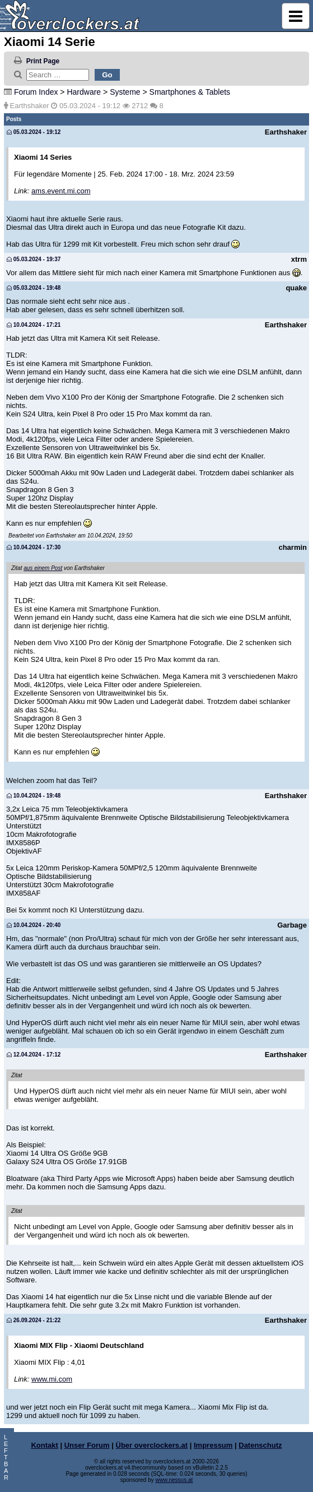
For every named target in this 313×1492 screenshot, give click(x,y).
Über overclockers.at (152, 1445)
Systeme (125, 91)
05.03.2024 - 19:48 (33, 288)
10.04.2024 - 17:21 (33, 325)
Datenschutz (260, 1445)
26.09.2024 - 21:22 (33, 1320)
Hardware (84, 91)
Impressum (213, 1445)
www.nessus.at (174, 1480)
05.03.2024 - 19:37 (33, 259)
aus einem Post (43, 568)
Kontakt (44, 1445)
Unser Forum (87, 1445)
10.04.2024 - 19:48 (33, 796)
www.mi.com (51, 1379)
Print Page (42, 61)
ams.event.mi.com (60, 191)
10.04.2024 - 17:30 (33, 547)
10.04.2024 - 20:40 (33, 925)
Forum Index (36, 91)
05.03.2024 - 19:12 (33, 132)
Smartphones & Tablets (190, 91)
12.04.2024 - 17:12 (33, 1054)
